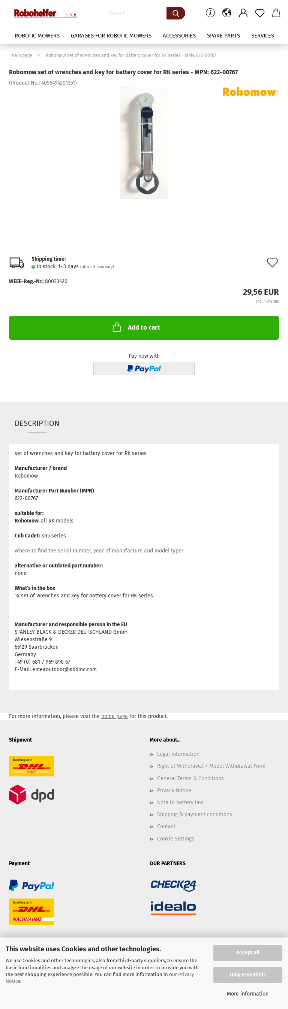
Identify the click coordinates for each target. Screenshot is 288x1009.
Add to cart (135, 327)
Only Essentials (248, 975)
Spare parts (223, 35)
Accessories (179, 35)
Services (262, 35)
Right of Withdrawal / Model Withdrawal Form (211, 766)
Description (37, 423)
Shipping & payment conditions (194, 814)
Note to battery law (180, 802)
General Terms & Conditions (190, 778)
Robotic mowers (37, 35)
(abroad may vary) (97, 266)
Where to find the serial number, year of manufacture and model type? (99, 551)
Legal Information (178, 754)
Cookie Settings (175, 839)
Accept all (248, 952)
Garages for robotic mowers (111, 35)
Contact (166, 826)
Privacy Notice (174, 790)
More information (247, 994)
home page (114, 716)
